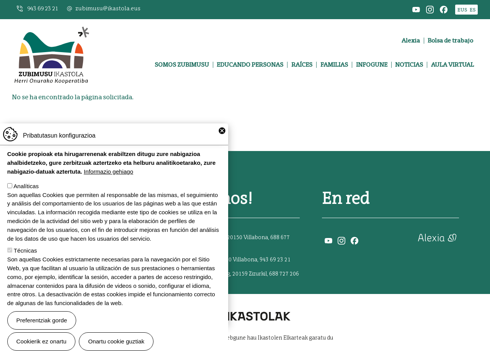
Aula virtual (452, 65)
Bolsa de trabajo (450, 41)
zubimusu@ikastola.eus (107, 8)
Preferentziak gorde (41, 331)
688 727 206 (284, 274)
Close (222, 142)
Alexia (411, 41)
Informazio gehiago (108, 183)
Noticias (409, 65)
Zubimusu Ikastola (51, 29)
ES (472, 10)
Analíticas (26, 197)
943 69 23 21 (42, 8)
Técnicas (25, 262)
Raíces (301, 65)
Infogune (371, 65)
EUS (462, 10)
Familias (334, 65)
